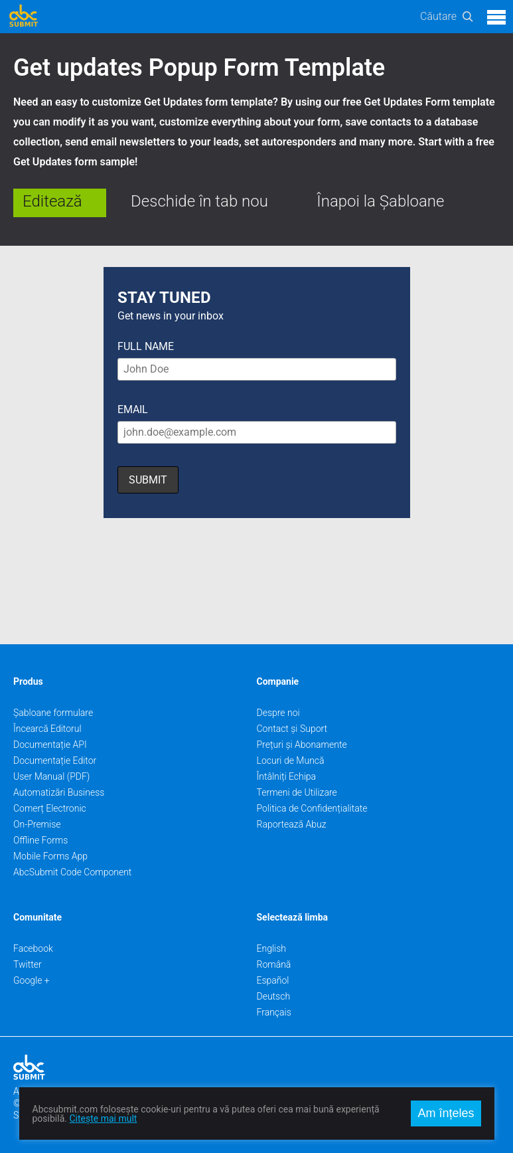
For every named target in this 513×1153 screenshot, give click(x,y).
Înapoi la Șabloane (380, 201)
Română (274, 964)
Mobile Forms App (50, 856)
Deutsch (274, 996)
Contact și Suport (292, 728)
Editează (52, 201)
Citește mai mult (103, 1118)
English (272, 948)
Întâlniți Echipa (287, 776)
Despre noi (278, 712)
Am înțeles (445, 1113)
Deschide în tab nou (199, 201)
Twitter (27, 964)
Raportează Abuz (292, 824)
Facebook (33, 948)
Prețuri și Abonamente (302, 744)
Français (274, 1012)
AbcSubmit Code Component (72, 872)
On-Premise (37, 824)
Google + (31, 980)
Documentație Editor (54, 760)
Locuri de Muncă (291, 760)
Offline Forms (40, 840)
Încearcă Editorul (47, 728)
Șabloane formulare (53, 712)
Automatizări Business (58, 792)
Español (273, 980)
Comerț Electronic (49, 808)
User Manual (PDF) (51, 776)
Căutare (438, 16)
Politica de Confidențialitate (312, 808)
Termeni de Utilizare (297, 792)
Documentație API (50, 744)
